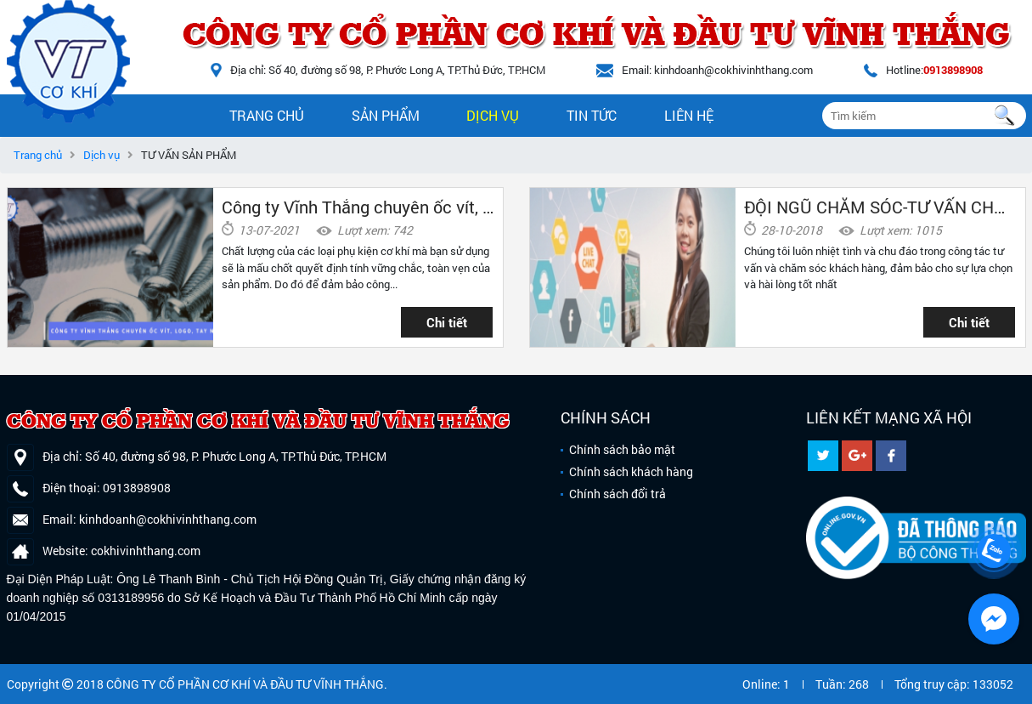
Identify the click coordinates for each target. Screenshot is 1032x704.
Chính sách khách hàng (631, 471)
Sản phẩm (386, 115)
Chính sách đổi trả (617, 493)
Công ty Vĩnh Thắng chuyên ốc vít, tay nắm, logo (357, 207)
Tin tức (592, 115)
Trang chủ (266, 115)
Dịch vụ (492, 115)
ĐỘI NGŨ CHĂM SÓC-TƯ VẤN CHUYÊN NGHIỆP (880, 207)
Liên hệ (688, 115)
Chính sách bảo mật (622, 449)
